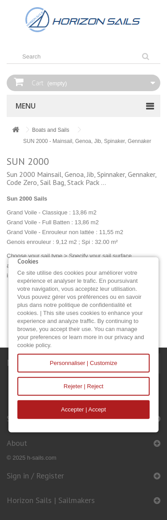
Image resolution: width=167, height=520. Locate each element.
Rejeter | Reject (83, 386)
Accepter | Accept (83, 409)
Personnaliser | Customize (84, 363)
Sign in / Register (35, 475)
